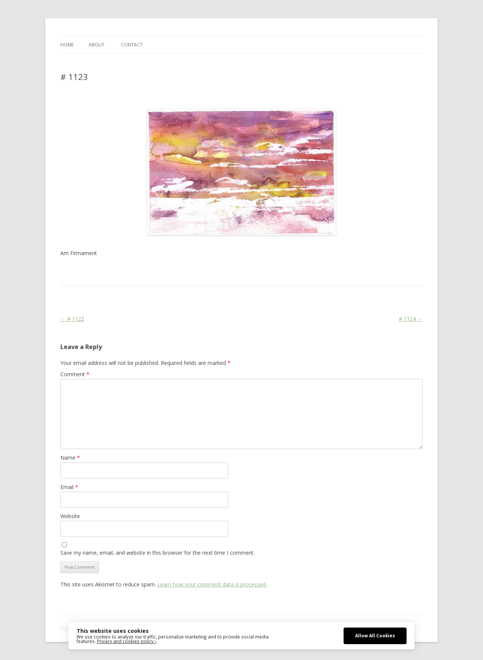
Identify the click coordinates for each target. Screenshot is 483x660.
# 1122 (72, 318)
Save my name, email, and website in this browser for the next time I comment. (157, 552)
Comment (74, 374)
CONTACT (132, 45)
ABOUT (97, 45)
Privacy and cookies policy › (126, 641)
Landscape (178, 271)
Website (70, 516)
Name (70, 457)
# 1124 (411, 318)
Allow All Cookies (375, 635)
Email (69, 487)
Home (67, 45)
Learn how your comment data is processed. (212, 584)
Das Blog (127, 271)
